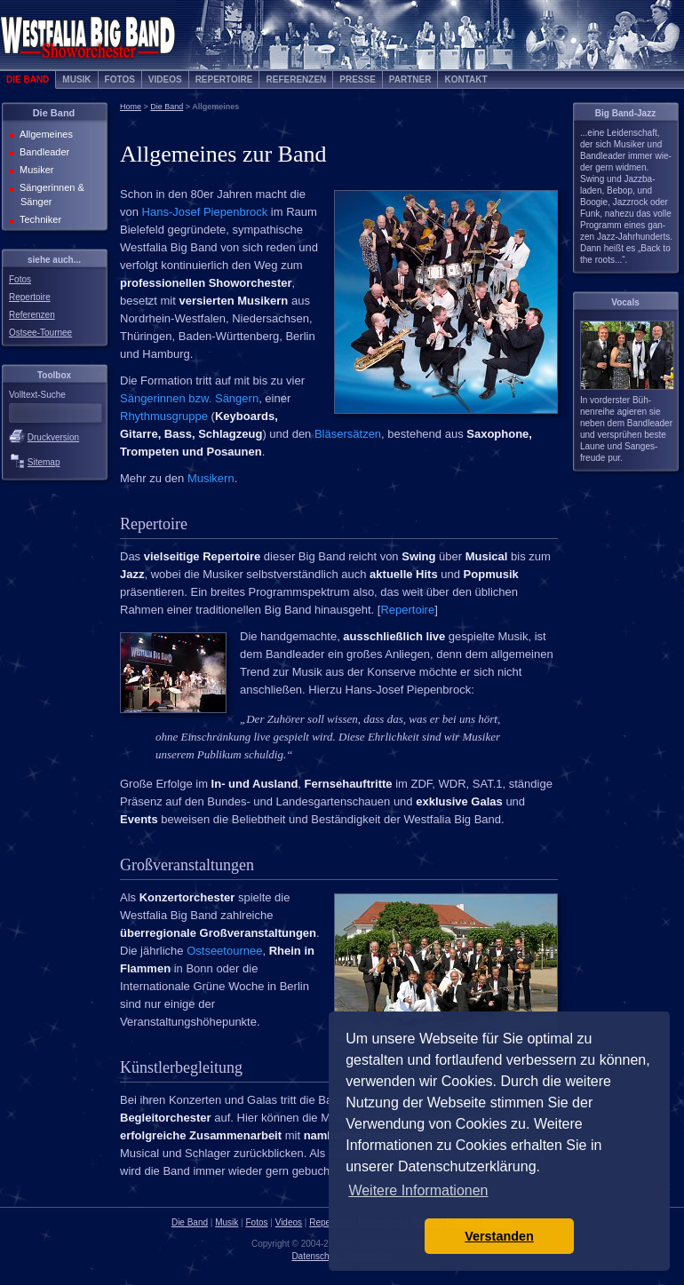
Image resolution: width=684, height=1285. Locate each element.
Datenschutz (316, 1256)
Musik (76, 79)
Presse (357, 79)
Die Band (27, 79)
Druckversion (53, 437)
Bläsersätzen (347, 433)
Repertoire (224, 79)
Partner (410, 79)
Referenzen (296, 79)
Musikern (211, 478)
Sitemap (44, 462)
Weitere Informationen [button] (418, 1190)
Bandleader (42, 152)
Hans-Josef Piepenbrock (205, 211)
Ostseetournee (224, 950)
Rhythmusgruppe (164, 416)
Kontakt (465, 79)
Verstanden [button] (499, 1236)
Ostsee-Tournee (40, 332)
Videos (165, 79)
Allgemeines (44, 134)
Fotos (120, 79)
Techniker (38, 219)
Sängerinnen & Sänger (50, 194)
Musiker (35, 169)
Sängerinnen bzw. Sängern (189, 398)
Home (130, 106)
